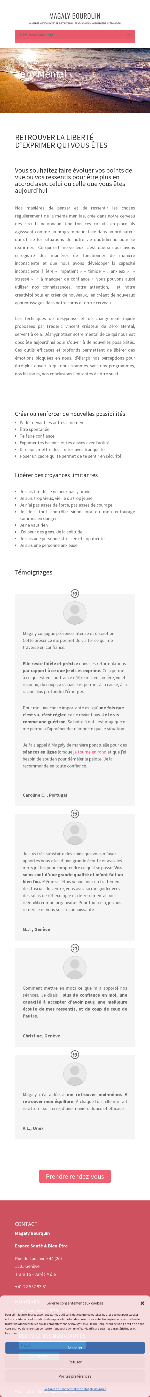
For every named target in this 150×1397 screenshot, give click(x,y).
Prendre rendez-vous (75, 1176)
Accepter (75, 1347)
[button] (142, 1303)
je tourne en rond (89, 752)
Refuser (75, 1362)
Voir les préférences (75, 1376)
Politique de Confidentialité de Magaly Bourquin (75, 1389)
